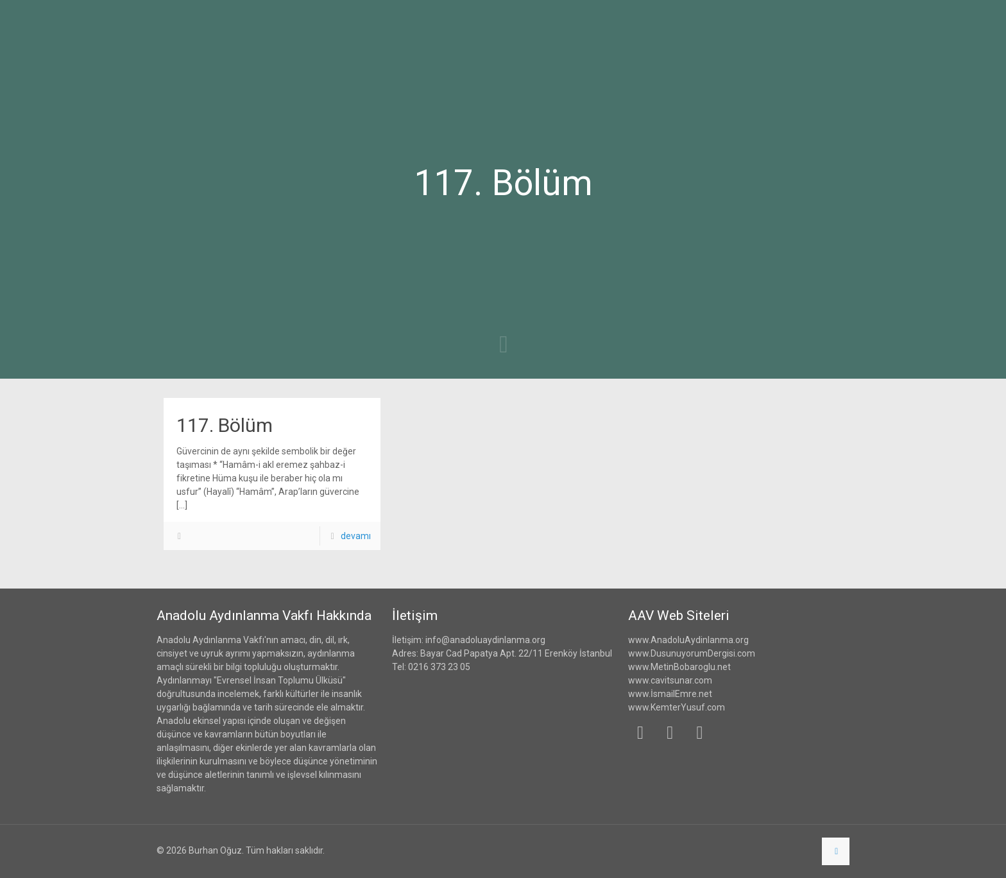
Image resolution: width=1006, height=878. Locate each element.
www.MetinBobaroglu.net (679, 667)
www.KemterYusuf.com (676, 707)
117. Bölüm (224, 425)
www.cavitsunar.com (670, 680)
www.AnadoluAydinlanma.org (688, 640)
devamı (356, 536)
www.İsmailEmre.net (670, 694)
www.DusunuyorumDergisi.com (691, 653)
